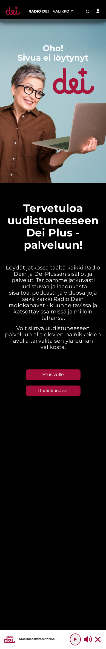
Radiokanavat (53, 390)
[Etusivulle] (12, 14)
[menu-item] (38, 11)
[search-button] (88, 11)
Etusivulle (53, 374)
